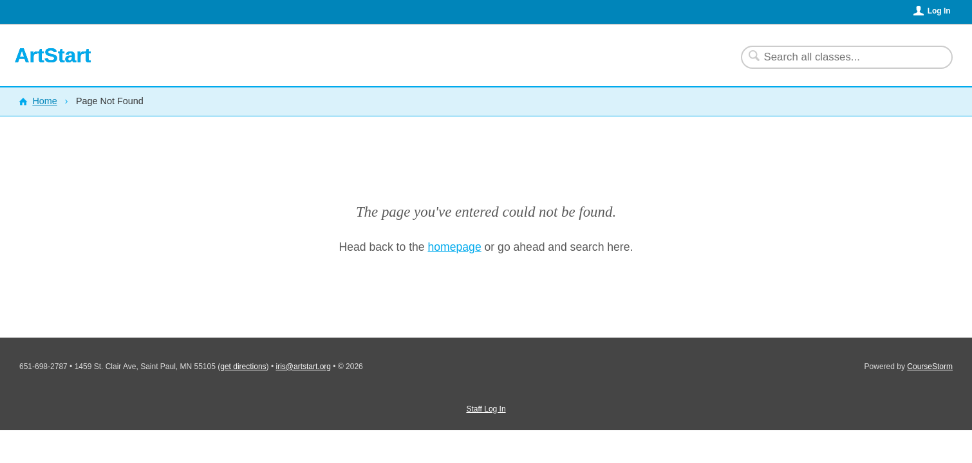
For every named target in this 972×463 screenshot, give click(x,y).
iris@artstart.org (303, 366)
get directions (243, 366)
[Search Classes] (839, 57)
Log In (939, 10)
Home (44, 101)
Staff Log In (485, 408)
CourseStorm (930, 366)
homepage (454, 247)
